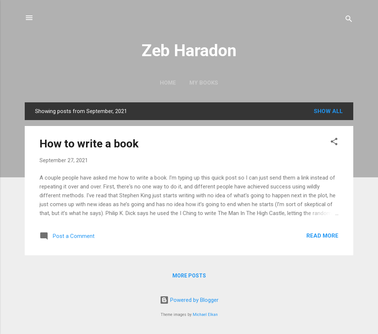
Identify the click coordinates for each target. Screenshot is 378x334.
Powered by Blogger (189, 300)
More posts (189, 276)
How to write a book (88, 143)
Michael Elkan (205, 314)
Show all (328, 111)
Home (168, 82)
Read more (322, 235)
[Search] (348, 20)
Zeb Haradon (189, 50)
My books (203, 82)
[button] (334, 143)
